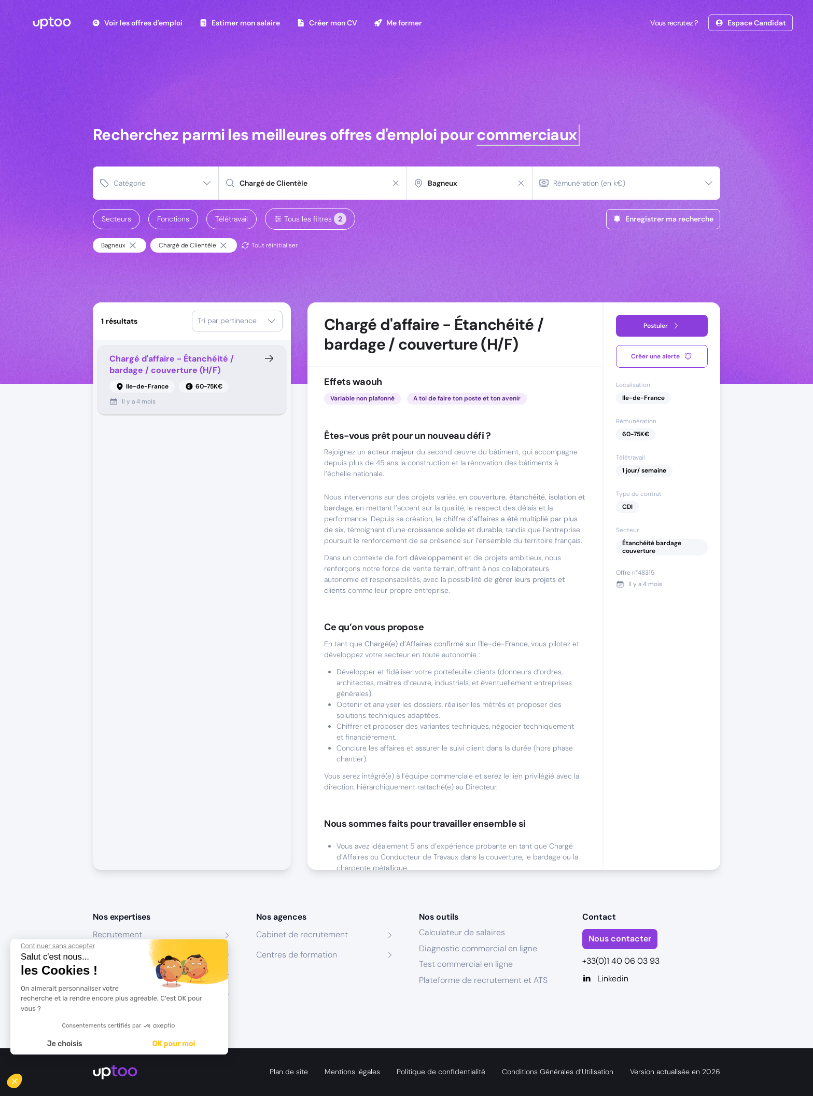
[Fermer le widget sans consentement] (58, 946)
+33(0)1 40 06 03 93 (621, 960)
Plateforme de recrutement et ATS (483, 980)
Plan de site (289, 1071)
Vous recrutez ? (673, 22)
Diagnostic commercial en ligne (478, 948)
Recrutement (117, 934)
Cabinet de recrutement (302, 934)
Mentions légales (352, 1071)
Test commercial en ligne (466, 964)
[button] (21, 1078)
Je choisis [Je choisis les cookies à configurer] (64, 1043)
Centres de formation (296, 954)
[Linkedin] (651, 978)
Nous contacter (619, 938)
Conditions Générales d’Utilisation (557, 1071)
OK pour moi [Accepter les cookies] (173, 1043)
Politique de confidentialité (441, 1071)
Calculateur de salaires (462, 932)
